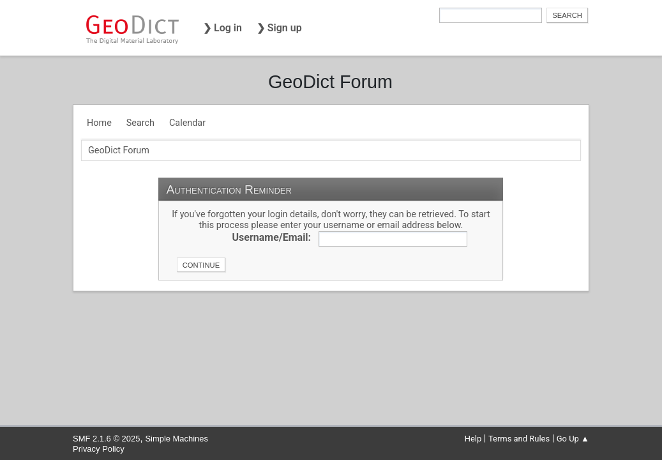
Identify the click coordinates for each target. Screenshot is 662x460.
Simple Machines (176, 438)
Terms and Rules (519, 438)
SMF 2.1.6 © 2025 (106, 438)
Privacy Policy (98, 449)
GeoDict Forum (330, 82)
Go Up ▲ (573, 438)
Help (473, 438)
